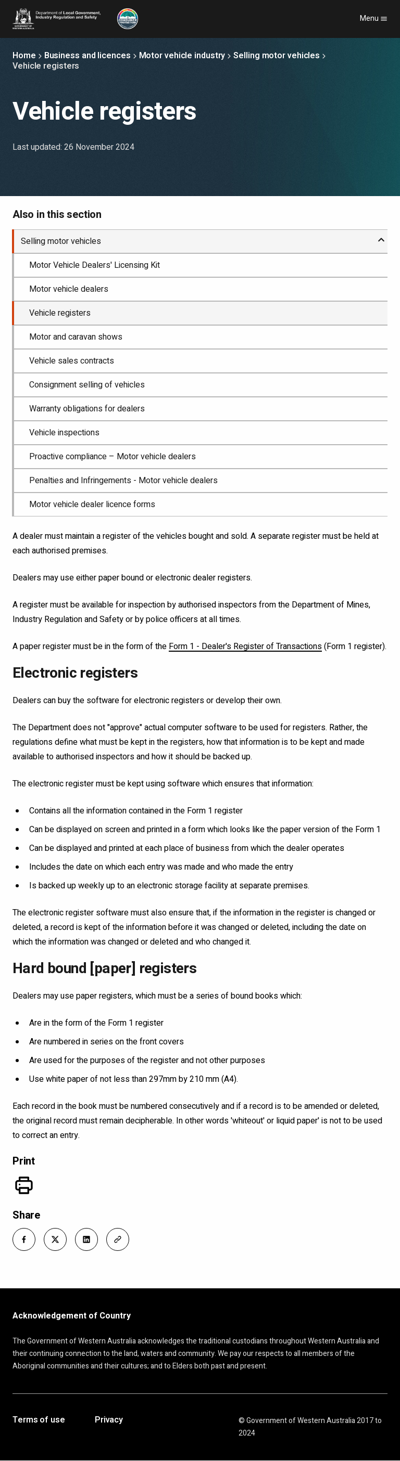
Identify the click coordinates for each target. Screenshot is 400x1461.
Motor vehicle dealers (68, 289)
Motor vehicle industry (182, 55)
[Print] (23, 1185)
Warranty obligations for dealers (87, 409)
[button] (23, 1239)
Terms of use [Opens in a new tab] (38, 1420)
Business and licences (87, 55)
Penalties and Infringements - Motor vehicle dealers (123, 480)
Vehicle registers (60, 313)
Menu (374, 18)
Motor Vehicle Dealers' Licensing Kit (94, 265)
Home (24, 55)
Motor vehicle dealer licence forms (92, 504)
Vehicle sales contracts (71, 361)
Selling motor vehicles (276, 55)
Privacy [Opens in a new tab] (109, 1420)
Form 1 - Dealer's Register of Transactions (245, 646)
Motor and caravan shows (75, 337)
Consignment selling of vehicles (87, 385)
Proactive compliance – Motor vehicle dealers (112, 456)
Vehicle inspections (64, 432)
